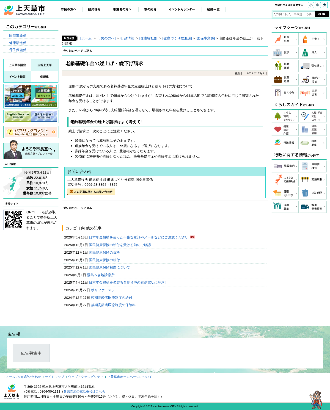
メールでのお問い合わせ (23, 377)
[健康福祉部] (148, 38)
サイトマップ (54, 377)
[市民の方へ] (106, 38)
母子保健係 (17, 50)
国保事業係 (17, 36)
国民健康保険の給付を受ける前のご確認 (120, 245)
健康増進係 (17, 43)
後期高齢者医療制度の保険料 (114, 305)
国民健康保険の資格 (105, 252)
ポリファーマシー (105, 290)
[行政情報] (127, 38)
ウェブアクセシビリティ (85, 377)
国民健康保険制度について (110, 267)
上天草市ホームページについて (129, 377)
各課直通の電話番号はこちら (84, 391)
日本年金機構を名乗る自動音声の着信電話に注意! (127, 282)
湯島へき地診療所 (101, 275)
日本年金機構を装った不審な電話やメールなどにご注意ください (139, 237)
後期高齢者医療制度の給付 (112, 297)
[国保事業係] (205, 38)
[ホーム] (86, 38)
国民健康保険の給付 (105, 260)
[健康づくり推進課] (177, 38)
